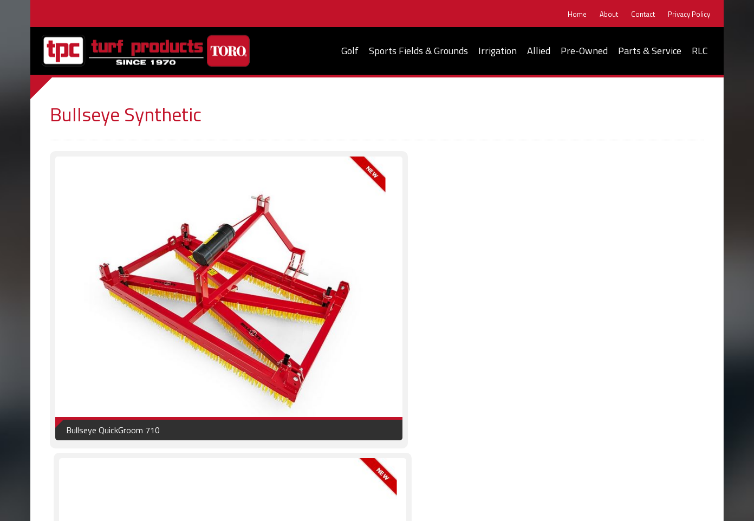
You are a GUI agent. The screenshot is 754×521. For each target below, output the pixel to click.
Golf (350, 50)
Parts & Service (649, 50)
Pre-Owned (584, 50)
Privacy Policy (685, 14)
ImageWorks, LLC (684, 505)
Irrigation (497, 50)
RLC (700, 50)
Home (572, 14)
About (604, 14)
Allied (538, 50)
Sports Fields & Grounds (418, 50)
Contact (639, 14)
